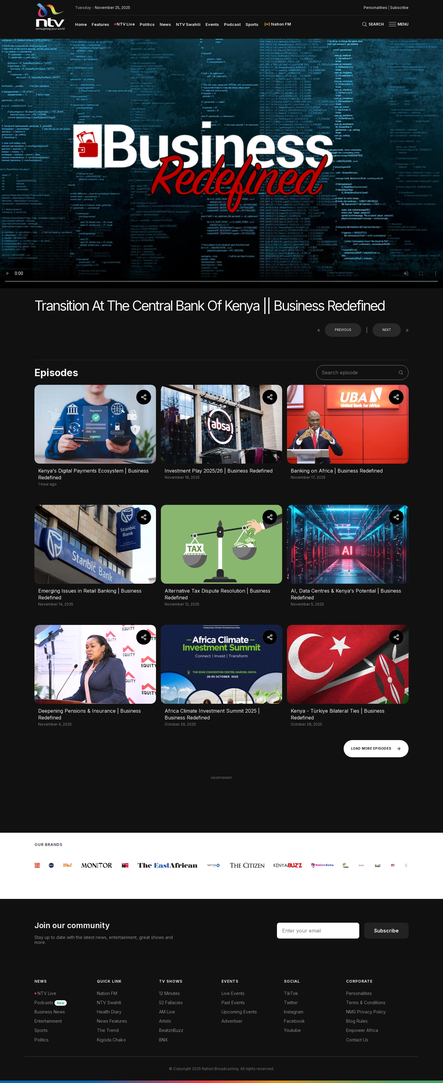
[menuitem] (81, 24)
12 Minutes (169, 993)
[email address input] (318, 931)
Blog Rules (357, 1021)
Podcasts (50, 1002)
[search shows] (359, 372)
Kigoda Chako (111, 1039)
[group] (38, 865)
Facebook (294, 1021)
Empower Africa (362, 1030)
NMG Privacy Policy (366, 1011)
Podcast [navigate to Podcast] (232, 24)
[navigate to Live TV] (124, 24)
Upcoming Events (239, 1011)
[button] (396, 24)
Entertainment (48, 1021)
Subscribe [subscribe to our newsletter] (399, 8)
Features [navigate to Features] (100, 24)
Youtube (292, 1030)
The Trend (108, 1030)
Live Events (233, 993)
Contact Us (357, 1039)
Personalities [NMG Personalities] (375, 8)
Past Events (233, 1002)
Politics (41, 1039)
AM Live (167, 1011)
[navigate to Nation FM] (277, 24)
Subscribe (386, 931)
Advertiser (232, 1021)
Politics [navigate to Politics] (147, 24)
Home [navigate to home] (81, 24)
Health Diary (109, 1011)
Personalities (359, 993)
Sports (41, 1030)
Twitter (291, 1002)
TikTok (291, 993)
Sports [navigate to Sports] (251, 24)
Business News (49, 1011)
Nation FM (107, 993)
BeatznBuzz (171, 1030)
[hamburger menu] (392, 24)
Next (386, 330)
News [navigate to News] (165, 24)
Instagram (293, 1011)
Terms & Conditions (365, 1002)
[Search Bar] (373, 24)
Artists (165, 1021)
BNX (163, 1039)
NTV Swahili (109, 1002)
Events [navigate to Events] (212, 24)
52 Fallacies (171, 1002)
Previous (343, 330)
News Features (112, 1021)
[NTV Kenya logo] (49, 16)
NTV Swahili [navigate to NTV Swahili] (188, 24)
